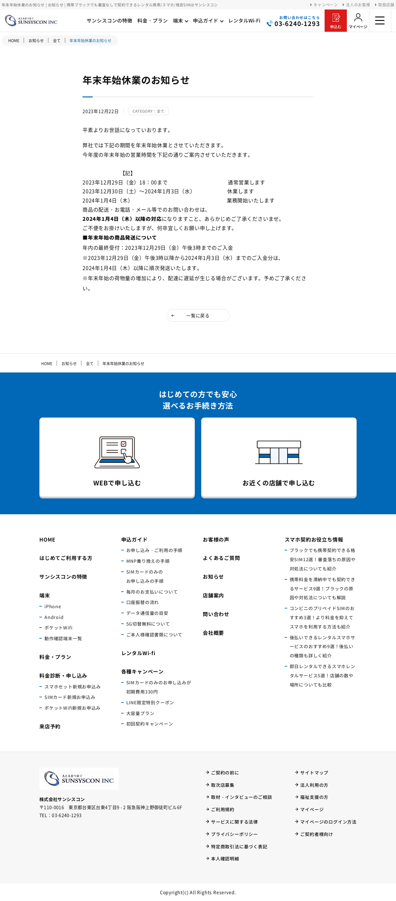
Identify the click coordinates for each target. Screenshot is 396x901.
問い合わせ (216, 614)
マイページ (358, 26)
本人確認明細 (225, 858)
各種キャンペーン (142, 671)
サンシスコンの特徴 (63, 576)
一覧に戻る (198, 315)
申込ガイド (134, 539)
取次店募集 (222, 785)
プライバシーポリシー (234, 834)
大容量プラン (140, 713)
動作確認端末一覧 (63, 638)
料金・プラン (55, 657)
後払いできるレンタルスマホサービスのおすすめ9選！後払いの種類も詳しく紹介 (322, 646)
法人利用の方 (314, 785)
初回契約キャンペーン (149, 723)
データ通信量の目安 (147, 613)
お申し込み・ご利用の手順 (154, 550)
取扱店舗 (386, 5)
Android (54, 617)
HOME (13, 40)
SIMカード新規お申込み (70, 697)
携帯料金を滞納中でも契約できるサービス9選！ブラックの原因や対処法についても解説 (322, 588)
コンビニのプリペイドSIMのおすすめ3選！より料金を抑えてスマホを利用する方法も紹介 (322, 617)
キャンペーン (326, 5)
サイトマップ (314, 772)
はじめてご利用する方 (66, 558)
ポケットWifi (58, 627)
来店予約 (50, 726)
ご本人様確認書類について (154, 634)
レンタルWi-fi (138, 653)
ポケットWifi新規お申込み (72, 708)
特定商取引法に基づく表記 (239, 846)
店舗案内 (213, 595)
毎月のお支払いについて (152, 592)
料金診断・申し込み (63, 675)
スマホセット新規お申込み (72, 686)
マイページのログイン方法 (328, 822)
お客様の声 (216, 539)
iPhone (52, 606)
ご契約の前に (225, 772)
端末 (44, 595)
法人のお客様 (358, 5)
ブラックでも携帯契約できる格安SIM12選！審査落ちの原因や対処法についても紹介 (323, 559)
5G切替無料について (148, 624)
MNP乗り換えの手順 (148, 561)
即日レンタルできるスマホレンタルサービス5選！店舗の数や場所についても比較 (322, 675)
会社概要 (213, 632)
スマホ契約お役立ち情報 (314, 539)
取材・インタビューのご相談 (241, 797)
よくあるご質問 (221, 558)
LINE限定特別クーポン (150, 702)
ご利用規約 (222, 809)
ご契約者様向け (316, 834)
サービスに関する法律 (234, 822)
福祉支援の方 (314, 797)
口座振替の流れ (142, 602)
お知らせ (213, 576)
